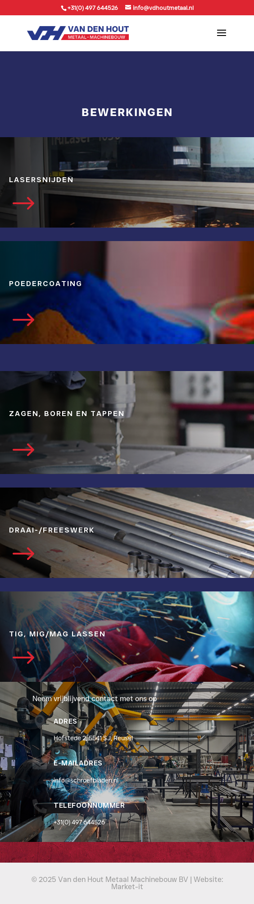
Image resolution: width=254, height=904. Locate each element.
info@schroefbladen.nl (86, 780)
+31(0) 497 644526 (79, 822)
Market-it (127, 886)
